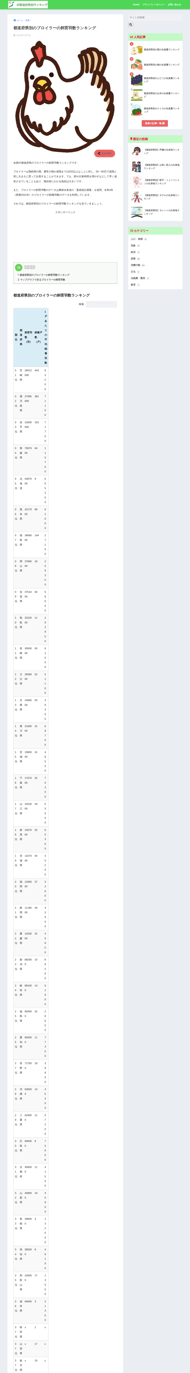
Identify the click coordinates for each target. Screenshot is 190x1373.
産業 (115, 1142)
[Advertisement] (65, 235)
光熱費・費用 (141, 279)
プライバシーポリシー (153, 4)
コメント (18, 1278)
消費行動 (138, 266)
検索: (98, 304)
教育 (136, 286)
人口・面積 (139, 239)
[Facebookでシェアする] (54, 1132)
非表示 (29, 267)
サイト (17, 1345)
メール (18, 1332)
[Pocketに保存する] (87, 1132)
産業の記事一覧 (154, 123)
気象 (136, 246)
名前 (16, 1318)
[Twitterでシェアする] (43, 1132)
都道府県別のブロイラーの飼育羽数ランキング (44, 275)
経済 (136, 253)
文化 (136, 272)
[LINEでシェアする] (76, 1132)
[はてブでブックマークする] (65, 1132)
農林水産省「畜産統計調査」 (40, 900)
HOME (136, 4)
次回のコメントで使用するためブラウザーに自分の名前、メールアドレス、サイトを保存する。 (65, 1359)
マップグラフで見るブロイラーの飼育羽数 (41, 280)
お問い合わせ (174, 4)
